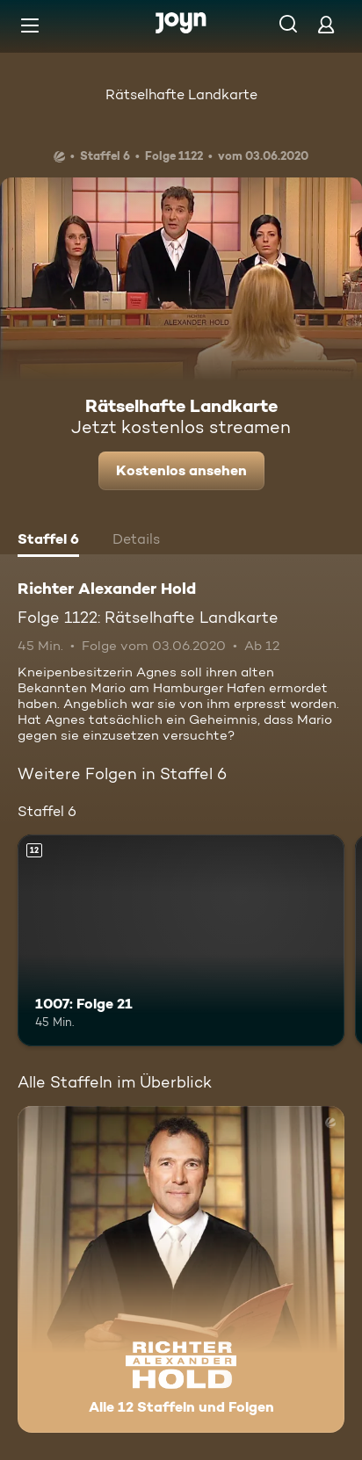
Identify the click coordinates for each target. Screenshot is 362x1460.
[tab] (48, 541)
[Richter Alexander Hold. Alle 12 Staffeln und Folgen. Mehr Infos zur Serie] (181, 1269)
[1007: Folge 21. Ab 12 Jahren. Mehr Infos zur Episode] (181, 941)
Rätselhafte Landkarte (181, 94)
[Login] (326, 24)
